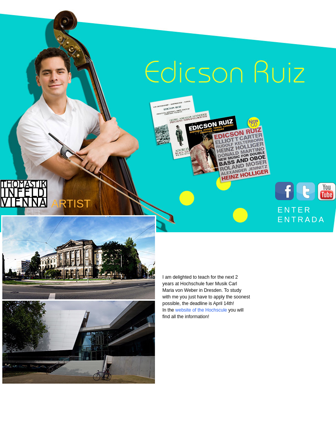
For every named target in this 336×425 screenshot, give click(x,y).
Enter (294, 210)
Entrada (301, 219)
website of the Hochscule (201, 310)
